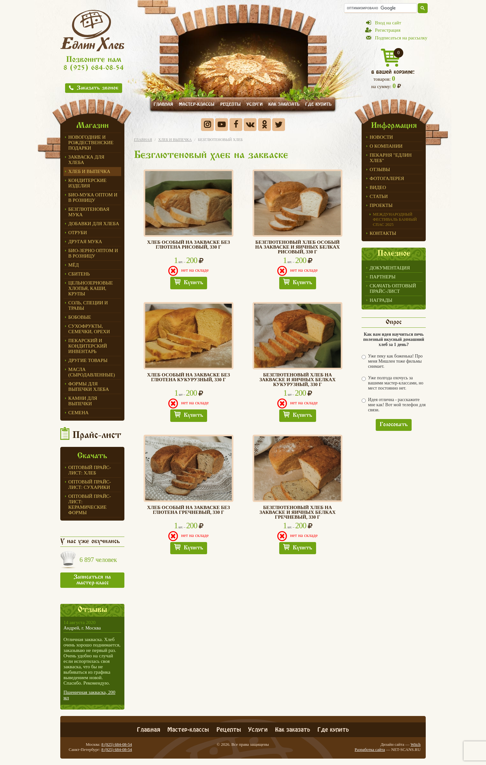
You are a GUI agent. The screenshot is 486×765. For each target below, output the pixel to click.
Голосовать (394, 425)
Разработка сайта (370, 749)
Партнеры (383, 276)
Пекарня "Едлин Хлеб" (391, 157)
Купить (193, 283)
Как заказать (283, 104)
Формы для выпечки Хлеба (88, 386)
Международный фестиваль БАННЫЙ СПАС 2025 (395, 219)
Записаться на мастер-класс (92, 580)
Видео (378, 187)
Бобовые (79, 317)
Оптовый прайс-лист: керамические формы (89, 504)
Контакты (383, 233)
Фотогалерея (387, 178)
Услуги (255, 104)
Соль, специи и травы (88, 305)
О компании (386, 146)
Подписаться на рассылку (401, 37)
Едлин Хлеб (92, 30)
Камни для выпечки (82, 401)
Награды (381, 300)
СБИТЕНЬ (79, 273)
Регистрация (388, 30)
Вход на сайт (388, 22)
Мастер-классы (196, 104)
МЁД (73, 264)
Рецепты (230, 104)
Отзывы (380, 169)
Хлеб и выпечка (89, 171)
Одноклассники (264, 124)
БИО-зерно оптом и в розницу (93, 253)
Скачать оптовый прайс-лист (393, 288)
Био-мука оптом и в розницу (92, 197)
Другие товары (87, 360)
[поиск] (380, 8)
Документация (390, 267)
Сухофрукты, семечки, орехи (89, 329)
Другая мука (85, 241)
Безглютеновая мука (88, 212)
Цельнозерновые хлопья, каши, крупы (90, 288)
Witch (416, 744)
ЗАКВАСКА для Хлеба (86, 159)
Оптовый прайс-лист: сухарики (89, 484)
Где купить (318, 104)
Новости (381, 137)
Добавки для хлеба (93, 223)
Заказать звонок (97, 88)
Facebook (236, 124)
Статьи (379, 196)
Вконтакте (250, 124)
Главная (163, 104)
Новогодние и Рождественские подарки (90, 143)
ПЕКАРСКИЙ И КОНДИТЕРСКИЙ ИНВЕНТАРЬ (87, 346)
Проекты (381, 205)
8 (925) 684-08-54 (93, 68)
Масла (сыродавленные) (91, 372)
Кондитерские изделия (87, 183)
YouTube (221, 124)
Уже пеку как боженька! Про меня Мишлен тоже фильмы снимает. (392, 361)
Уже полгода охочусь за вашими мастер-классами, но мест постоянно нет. (392, 383)
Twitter (278, 124)
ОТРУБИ (77, 232)
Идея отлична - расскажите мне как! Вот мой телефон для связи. (394, 404)
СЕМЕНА (78, 412)
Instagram (207, 124)
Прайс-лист (96, 435)
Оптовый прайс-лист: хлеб (89, 470)
